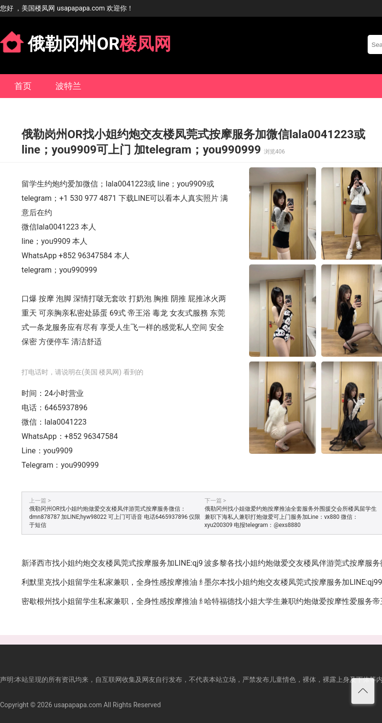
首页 (23, 86)
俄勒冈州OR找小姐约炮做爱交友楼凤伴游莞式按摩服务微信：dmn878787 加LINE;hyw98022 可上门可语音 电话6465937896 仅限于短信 (114, 516)
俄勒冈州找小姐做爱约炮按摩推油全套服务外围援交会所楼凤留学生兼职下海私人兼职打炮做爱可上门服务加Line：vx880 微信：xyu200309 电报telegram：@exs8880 (291, 516)
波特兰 (68, 86)
